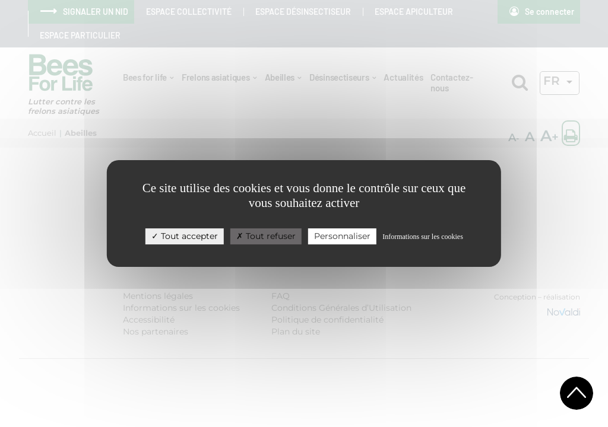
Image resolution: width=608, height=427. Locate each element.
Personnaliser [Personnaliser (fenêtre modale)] (342, 236)
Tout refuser (266, 236)
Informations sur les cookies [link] (422, 236)
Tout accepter (184, 236)
